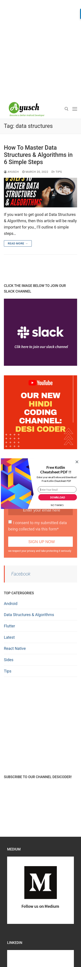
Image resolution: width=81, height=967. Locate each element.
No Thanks (57, 505)
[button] (55, 469)
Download (57, 497)
